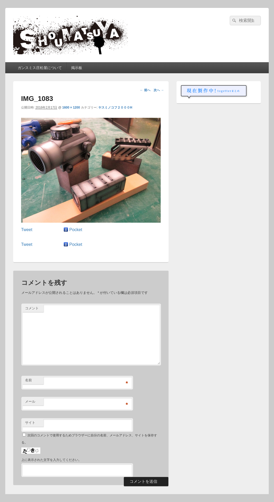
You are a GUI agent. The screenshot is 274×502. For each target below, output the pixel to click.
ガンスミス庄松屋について (40, 68)
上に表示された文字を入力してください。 (51, 460)
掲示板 (76, 68)
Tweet (26, 229)
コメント (32, 308)
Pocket (75, 229)
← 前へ (145, 90)
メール (30, 401)
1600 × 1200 (71, 107)
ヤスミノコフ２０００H (115, 107)
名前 (28, 380)
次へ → (159, 90)
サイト (30, 423)
